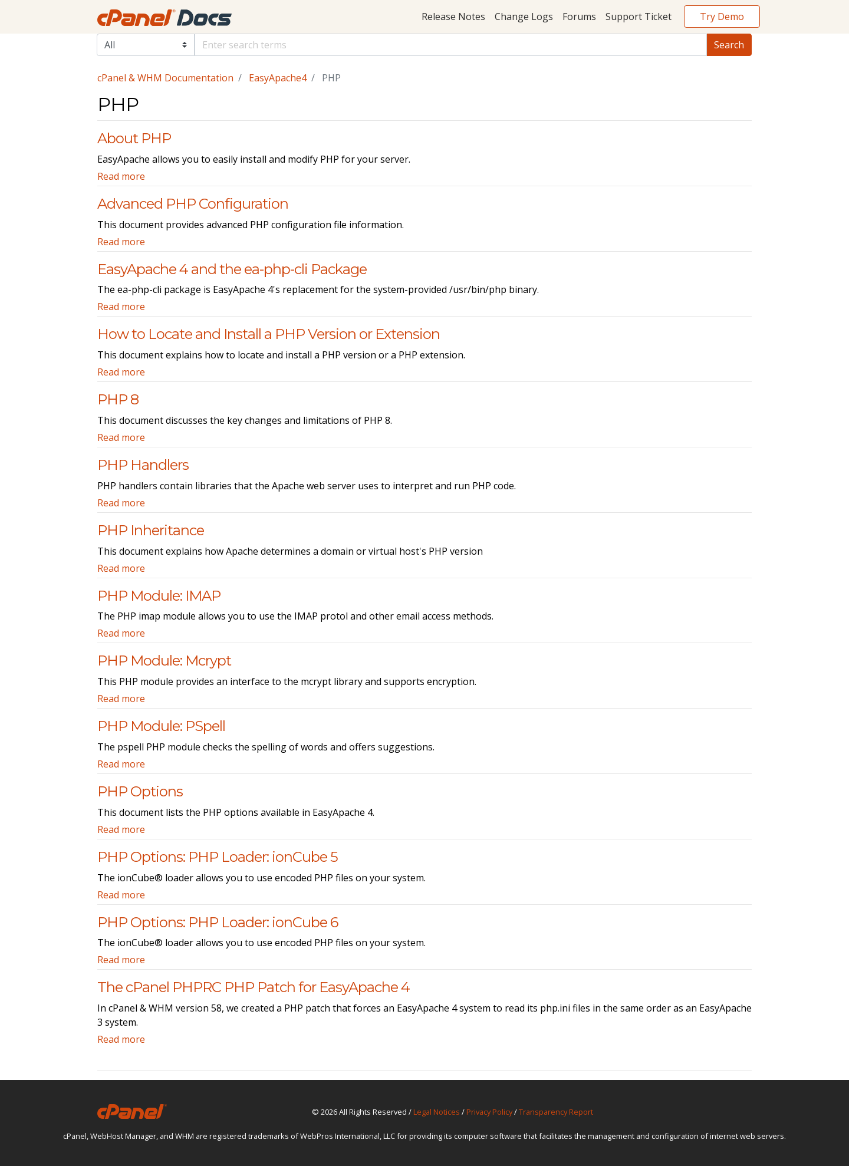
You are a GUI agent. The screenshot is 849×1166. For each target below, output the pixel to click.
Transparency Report (556, 1111)
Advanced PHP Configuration (192, 203)
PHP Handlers (143, 464)
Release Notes (453, 16)
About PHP (134, 138)
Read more (121, 176)
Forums (579, 16)
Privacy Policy (489, 1111)
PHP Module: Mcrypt (164, 660)
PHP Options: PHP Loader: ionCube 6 (217, 922)
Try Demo (722, 16)
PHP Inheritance (150, 530)
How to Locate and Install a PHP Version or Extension (268, 333)
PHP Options (140, 791)
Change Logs (524, 16)
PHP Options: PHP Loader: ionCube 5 (217, 856)
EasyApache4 (278, 77)
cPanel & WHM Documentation (165, 77)
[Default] (451, 45)
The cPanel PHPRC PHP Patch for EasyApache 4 (253, 987)
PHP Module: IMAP (159, 595)
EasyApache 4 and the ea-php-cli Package (232, 269)
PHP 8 (118, 399)
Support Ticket (639, 16)
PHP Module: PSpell (161, 725)
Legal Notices (436, 1111)
